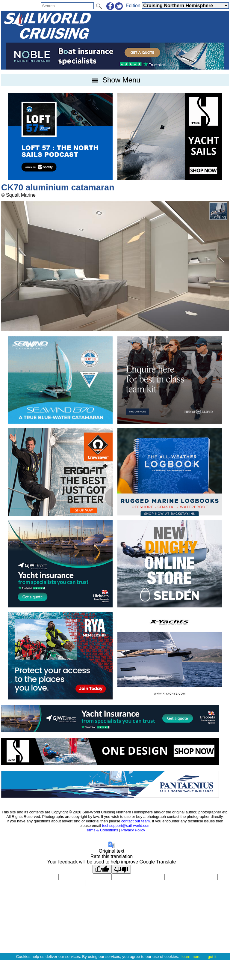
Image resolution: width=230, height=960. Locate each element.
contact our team (135, 821)
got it (212, 956)
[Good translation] (102, 869)
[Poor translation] (121, 869)
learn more (191, 956)
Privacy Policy (133, 830)
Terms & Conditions (101, 830)
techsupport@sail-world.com (126, 825)
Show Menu (115, 80)
